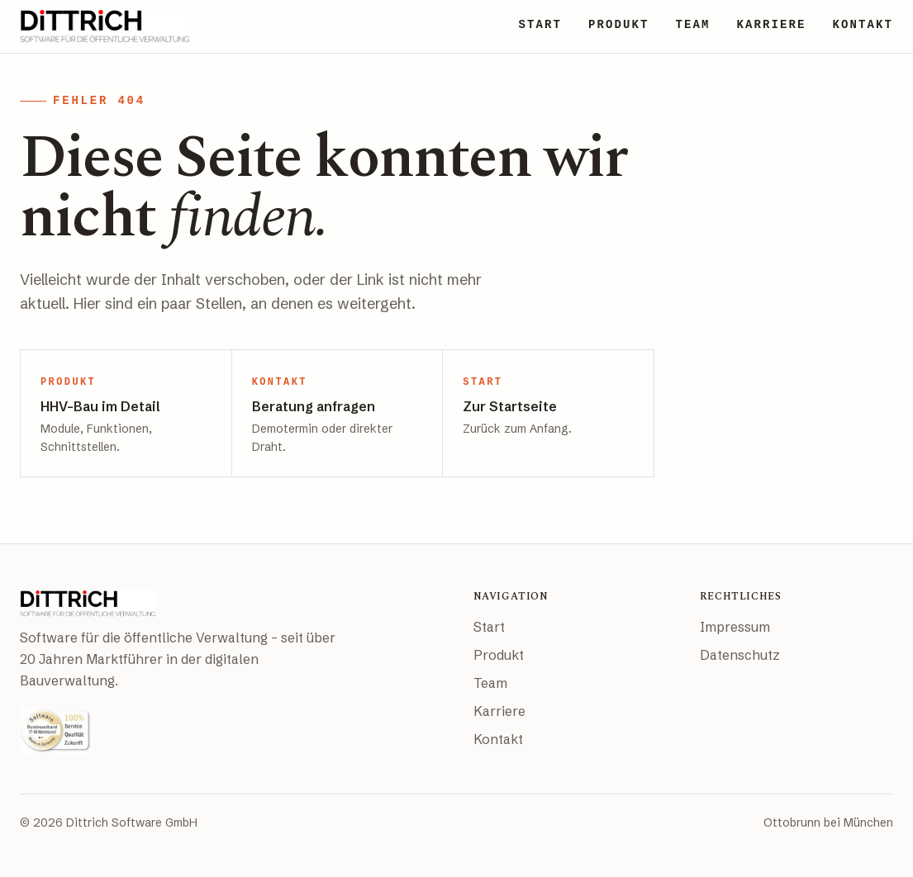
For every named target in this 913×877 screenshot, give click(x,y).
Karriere (499, 711)
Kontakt (498, 739)
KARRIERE (771, 24)
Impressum (735, 627)
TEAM (692, 24)
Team (490, 683)
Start (489, 627)
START (540, 24)
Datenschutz (740, 655)
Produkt (498, 655)
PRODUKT (618, 24)
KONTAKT (862, 24)
